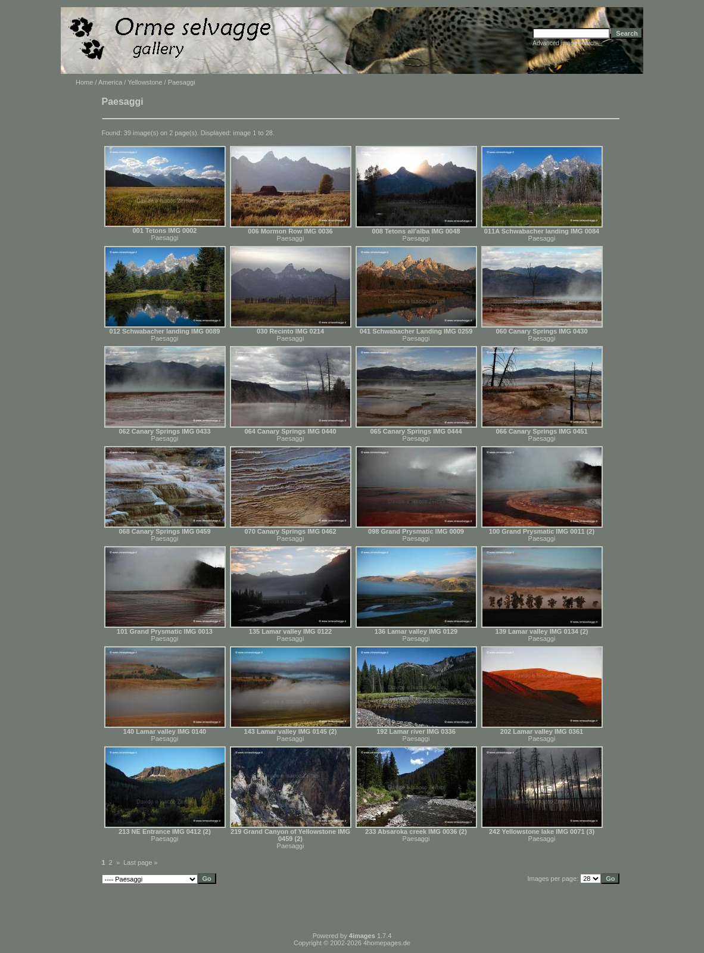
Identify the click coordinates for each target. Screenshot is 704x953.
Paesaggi (165, 237)
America (110, 82)
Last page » (140, 862)
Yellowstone (144, 82)
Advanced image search (564, 43)
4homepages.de (386, 942)
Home (84, 82)
